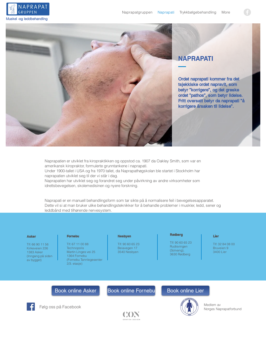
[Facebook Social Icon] (31, 307)
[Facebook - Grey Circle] (247, 12)
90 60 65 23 (131, 244)
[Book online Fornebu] (131, 291)
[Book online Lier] (185, 291)
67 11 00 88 (80, 244)
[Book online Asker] (75, 291)
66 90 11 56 (40, 244)
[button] (137, 12)
